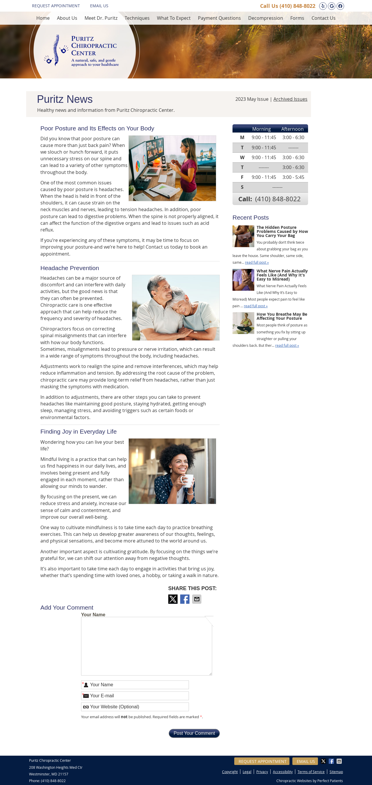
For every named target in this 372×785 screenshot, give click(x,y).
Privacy (262, 771)
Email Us (99, 5)
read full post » (257, 262)
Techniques (137, 18)
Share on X (173, 599)
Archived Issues (290, 99)
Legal (247, 771)
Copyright (230, 771)
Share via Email (197, 599)
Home (43, 18)
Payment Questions (219, 18)
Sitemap (336, 771)
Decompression (265, 18)
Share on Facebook (185, 599)
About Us (67, 18)
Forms (297, 18)
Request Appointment (56, 5)
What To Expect (174, 18)
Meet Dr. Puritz (101, 18)
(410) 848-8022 (297, 6)
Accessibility (283, 771)
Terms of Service (311, 771)
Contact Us (324, 18)
